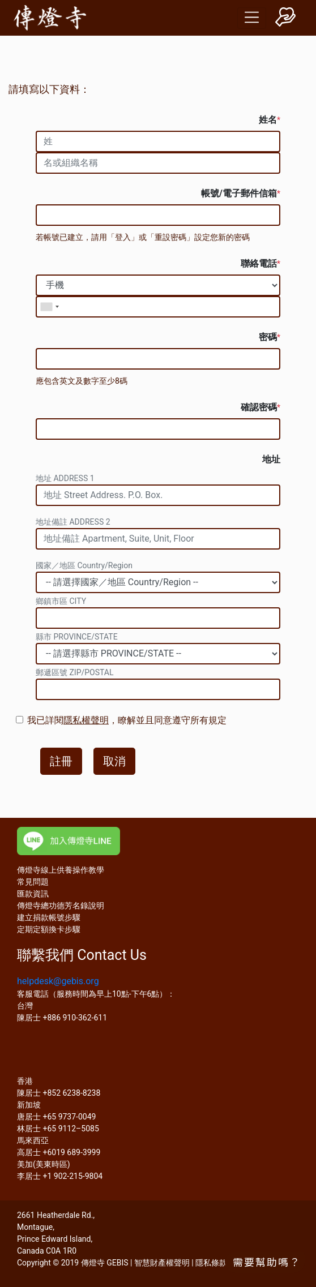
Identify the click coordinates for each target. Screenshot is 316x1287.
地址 (271, 459)
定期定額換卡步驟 (48, 929)
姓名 (269, 119)
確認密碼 (260, 407)
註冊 (61, 761)
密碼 (269, 337)
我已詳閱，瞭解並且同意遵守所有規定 (127, 720)
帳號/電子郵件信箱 (240, 193)
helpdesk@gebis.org (58, 981)
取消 (114, 761)
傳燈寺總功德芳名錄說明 (60, 905)
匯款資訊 (33, 893)
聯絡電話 (260, 263)
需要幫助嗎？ (267, 1261)
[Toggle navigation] (251, 18)
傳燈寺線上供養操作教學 (60, 869)
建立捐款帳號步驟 (48, 917)
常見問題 (33, 881)
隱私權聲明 (86, 720)
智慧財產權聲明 (162, 1262)
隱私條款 (211, 1262)
